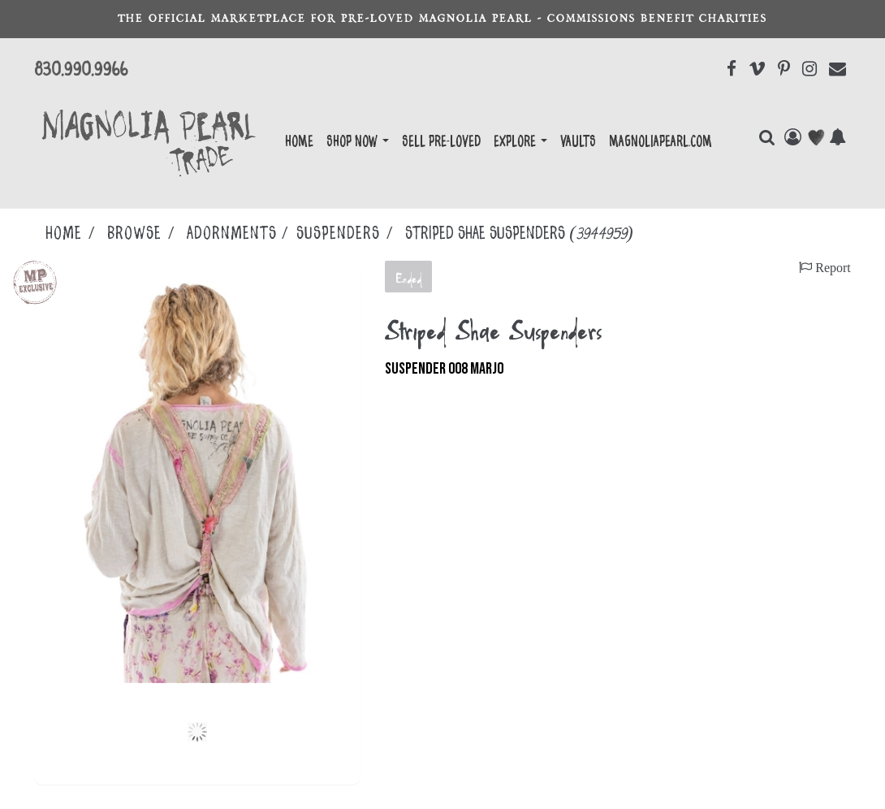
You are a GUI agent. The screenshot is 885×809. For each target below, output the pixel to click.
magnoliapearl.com (660, 142)
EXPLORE (520, 142)
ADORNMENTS (232, 233)
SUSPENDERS (338, 233)
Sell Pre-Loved (441, 142)
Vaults (578, 142)
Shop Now (357, 142)
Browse (134, 233)
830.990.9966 (80, 69)
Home (299, 142)
